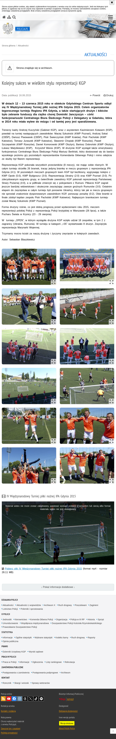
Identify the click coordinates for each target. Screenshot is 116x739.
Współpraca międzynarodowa (35, 623)
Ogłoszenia (37, 662)
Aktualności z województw (28, 605)
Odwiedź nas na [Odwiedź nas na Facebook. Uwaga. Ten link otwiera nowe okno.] (14, 698)
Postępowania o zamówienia (16, 672)
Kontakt (6, 677)
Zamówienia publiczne (12, 667)
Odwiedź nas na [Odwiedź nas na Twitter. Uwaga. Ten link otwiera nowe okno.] (30, 698)
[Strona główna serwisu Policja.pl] (4, 17)
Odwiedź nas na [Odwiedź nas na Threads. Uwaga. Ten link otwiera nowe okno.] (25, 698)
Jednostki (7, 619)
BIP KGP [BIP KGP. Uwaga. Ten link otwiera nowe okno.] (70, 699)
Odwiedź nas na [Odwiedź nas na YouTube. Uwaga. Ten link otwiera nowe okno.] (8, 698)
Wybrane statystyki (43, 637)
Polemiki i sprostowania (32, 609)
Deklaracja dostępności (68, 711)
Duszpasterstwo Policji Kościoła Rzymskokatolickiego (77, 623)
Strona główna (8, 45)
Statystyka (7, 632)
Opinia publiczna (10, 641)
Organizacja (61, 619)
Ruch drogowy (65, 605)
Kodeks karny (61, 637)
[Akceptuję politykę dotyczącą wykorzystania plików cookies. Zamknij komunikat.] (112, 2)
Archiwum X (49, 605)
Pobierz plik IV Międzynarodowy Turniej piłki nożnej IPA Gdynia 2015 (43, 568)
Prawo (5, 646)
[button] (110, 17)
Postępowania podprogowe (45, 672)
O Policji (6, 614)
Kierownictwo (21, 619)
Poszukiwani (81, 605)
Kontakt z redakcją (8, 711)
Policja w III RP (77, 619)
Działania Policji (10, 599)
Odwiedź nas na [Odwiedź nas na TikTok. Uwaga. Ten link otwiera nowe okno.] (36, 698)
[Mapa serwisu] (9, 17)
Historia (91, 619)
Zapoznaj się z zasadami (10, 728)
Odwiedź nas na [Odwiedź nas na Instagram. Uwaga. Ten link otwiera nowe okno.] (19, 698)
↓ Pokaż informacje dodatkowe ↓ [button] (58, 587)
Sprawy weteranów (41, 683)
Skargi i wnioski (21, 683)
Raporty (91, 637)
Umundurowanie (10, 623)
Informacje (8, 637)
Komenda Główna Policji (41, 619)
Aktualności (23, 45)
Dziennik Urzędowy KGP (14, 651)
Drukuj (108, 95)
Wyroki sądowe (36, 651)
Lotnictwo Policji (10, 609)
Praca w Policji (9, 656)
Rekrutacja (70, 662)
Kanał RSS (3, 698)
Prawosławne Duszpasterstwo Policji (20, 627)
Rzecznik (7, 683)
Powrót (95, 95)
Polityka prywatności (9, 732)
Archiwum (65, 672)
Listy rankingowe (54, 662)
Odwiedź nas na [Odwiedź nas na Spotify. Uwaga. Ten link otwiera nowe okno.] (41, 698)
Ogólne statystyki (24, 637)
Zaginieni (94, 605)
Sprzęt (101, 619)
